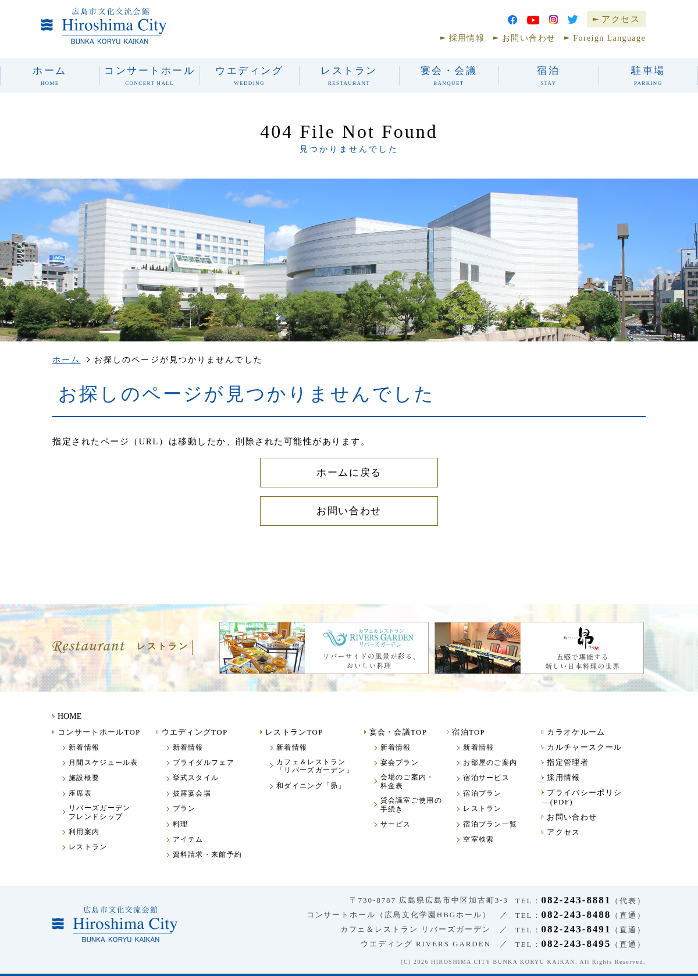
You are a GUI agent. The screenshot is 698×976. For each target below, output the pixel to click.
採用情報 (467, 38)
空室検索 (478, 839)
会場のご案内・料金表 (407, 781)
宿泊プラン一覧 (490, 824)
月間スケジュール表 (103, 762)
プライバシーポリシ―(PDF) (582, 797)
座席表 (80, 793)
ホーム (49, 75)
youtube (533, 19)
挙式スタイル (196, 778)
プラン (184, 808)
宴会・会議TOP (398, 732)
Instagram (553, 19)
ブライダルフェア (203, 762)
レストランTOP (294, 732)
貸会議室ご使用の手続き (411, 804)
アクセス (620, 19)
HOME (69, 716)
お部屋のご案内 (490, 762)
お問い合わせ (528, 38)
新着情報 (84, 747)
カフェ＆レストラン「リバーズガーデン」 (315, 766)
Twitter (572, 19)
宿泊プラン (482, 793)
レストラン (348, 75)
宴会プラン (399, 762)
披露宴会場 (192, 793)
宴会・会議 (448, 75)
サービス (395, 824)
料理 (180, 824)
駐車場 (648, 75)
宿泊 (548, 75)
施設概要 (84, 778)
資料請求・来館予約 (208, 854)
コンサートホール (149, 75)
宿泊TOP (468, 732)
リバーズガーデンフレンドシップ (99, 812)
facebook (512, 19)
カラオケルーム (576, 732)
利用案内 (84, 832)
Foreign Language (609, 38)
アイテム (188, 839)
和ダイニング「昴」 (311, 786)
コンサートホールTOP (99, 732)
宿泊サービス (486, 778)
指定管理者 (568, 762)
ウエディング (249, 75)
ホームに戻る (349, 472)
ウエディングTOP (195, 732)
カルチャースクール (584, 747)
